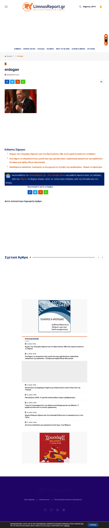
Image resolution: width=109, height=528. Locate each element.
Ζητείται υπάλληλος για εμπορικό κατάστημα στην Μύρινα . (48, 425)
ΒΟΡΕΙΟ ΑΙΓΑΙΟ (29, 49)
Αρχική (8, 56)
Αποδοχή (93, 525)
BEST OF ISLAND (63, 49)
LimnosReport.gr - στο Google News (47, 175)
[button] (98, 257)
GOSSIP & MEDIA (78, 49)
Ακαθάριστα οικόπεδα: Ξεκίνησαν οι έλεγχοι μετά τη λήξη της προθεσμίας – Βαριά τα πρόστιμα (55, 167)
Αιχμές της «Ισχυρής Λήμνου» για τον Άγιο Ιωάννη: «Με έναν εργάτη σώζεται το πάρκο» (52, 154)
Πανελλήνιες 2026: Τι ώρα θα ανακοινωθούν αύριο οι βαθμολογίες (50, 397)
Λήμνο (23, 179)
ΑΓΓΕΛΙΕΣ (91, 49)
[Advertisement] (54, 29)
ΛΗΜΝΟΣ (17, 49)
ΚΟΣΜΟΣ (50, 49)
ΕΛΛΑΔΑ (41, 49)
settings (65, 526)
